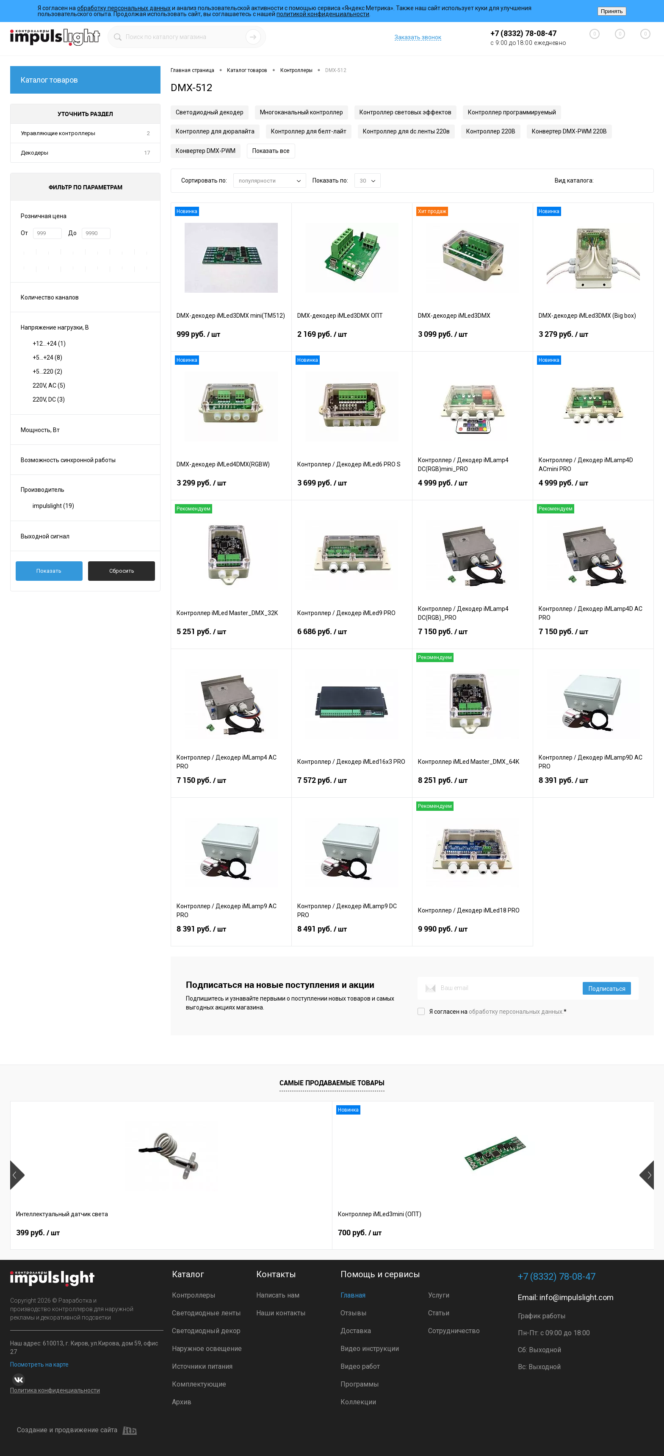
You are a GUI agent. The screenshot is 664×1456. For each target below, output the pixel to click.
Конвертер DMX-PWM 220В (569, 131)
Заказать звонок (418, 37)
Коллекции (358, 1402)
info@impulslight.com (577, 1297)
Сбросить (121, 571)
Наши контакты (281, 1313)
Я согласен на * (498, 1011)
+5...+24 (47, 357)
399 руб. (38, 1232)
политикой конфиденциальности (323, 14)
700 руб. (166, 1232)
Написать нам (277, 1295)
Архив (181, 1402)
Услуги (438, 1295)
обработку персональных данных (124, 8)
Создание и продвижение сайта (77, 1430)
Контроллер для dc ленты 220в (406, 131)
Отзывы (353, 1313)
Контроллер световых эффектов (405, 112)
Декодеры (34, 153)
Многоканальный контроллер (301, 112)
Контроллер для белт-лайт (308, 131)
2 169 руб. (352, 339)
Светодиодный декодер (209, 112)
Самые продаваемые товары (332, 1082)
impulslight (53, 505)
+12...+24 (49, 343)
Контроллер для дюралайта (215, 131)
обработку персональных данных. (516, 1011)
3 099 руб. (472, 339)
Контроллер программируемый (512, 112)
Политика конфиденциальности (55, 1390)
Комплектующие (199, 1384)
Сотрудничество (454, 1331)
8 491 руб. (352, 934)
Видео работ (360, 1366)
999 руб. (231, 339)
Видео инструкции (369, 1349)
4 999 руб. (472, 488)
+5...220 (47, 371)
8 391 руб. (593, 785)
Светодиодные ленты (206, 1313)
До (72, 233)
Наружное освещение (207, 1349)
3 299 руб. (231, 488)
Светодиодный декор (206, 1331)
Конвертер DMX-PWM (205, 150)
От (24, 233)
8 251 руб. (472, 785)
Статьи (438, 1313)
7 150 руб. (472, 636)
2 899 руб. (298, 1232)
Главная (352, 1295)
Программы (359, 1384)
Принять (612, 11)
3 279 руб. (593, 339)
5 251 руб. (231, 636)
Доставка (355, 1331)
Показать (48, 571)
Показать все (271, 150)
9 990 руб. (472, 934)
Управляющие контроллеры (58, 133)
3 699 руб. (352, 488)
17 (147, 153)
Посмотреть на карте (39, 1364)
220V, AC (49, 385)
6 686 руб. (352, 636)
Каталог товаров (85, 80)
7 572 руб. (352, 785)
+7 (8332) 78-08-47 (523, 33)
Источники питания (202, 1366)
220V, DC (49, 399)
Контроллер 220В (490, 131)
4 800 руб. (427, 1232)
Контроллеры (194, 1295)
